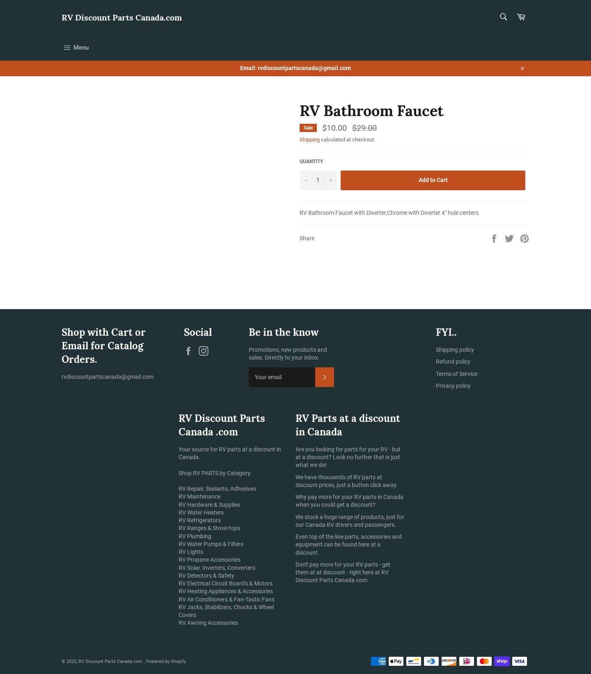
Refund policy (453, 361)
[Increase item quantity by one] (330, 180)
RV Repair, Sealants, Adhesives (217, 488)
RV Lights (191, 552)
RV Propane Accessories (210, 559)
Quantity (311, 161)
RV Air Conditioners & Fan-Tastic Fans (227, 599)
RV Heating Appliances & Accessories (226, 591)
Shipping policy (455, 349)
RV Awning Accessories (208, 622)
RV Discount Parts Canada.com (122, 17)
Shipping (310, 140)
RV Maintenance (199, 496)
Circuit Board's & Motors (242, 583)
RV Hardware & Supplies (209, 504)
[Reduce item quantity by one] (306, 180)
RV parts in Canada (378, 497)
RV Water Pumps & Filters (211, 544)
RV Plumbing (195, 536)
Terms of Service (456, 374)
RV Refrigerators (200, 520)
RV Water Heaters (201, 512)
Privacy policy (453, 386)
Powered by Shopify (166, 661)
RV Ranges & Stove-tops (209, 528)
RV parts (365, 477)
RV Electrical (194, 583)
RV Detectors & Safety (206, 575)
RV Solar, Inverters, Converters (217, 568)
